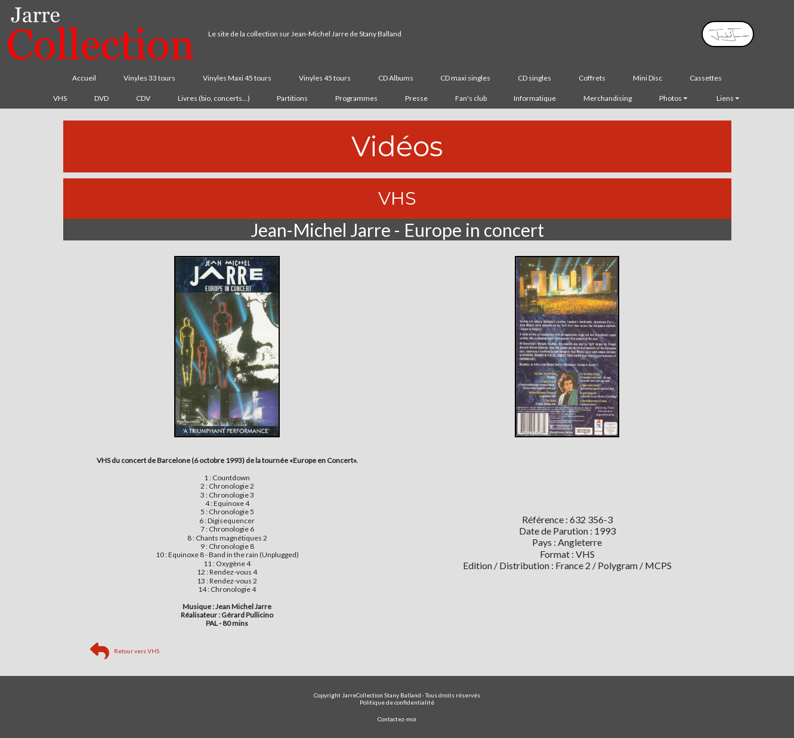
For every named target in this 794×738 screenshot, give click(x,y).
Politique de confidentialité (397, 702)
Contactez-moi (397, 718)
